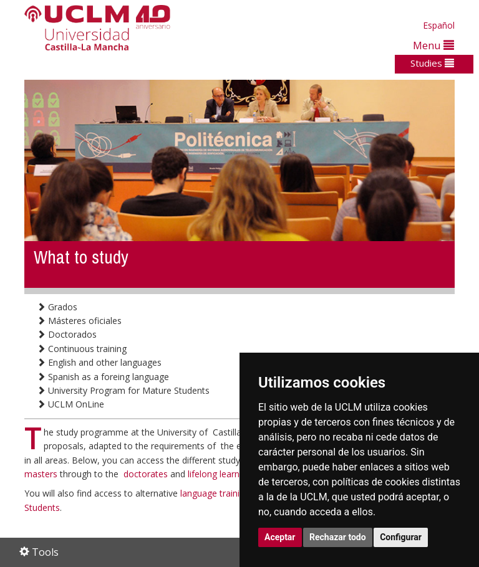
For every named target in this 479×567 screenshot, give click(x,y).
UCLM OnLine (70, 404)
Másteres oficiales (79, 320)
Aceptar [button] (280, 537)
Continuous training (82, 349)
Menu (433, 45)
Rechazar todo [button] (337, 537)
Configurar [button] (401, 537)
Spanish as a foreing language (103, 377)
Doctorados (67, 334)
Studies (432, 63)
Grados (57, 307)
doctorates (146, 474)
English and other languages (99, 362)
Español (439, 25)
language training (216, 493)
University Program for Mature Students (123, 390)
